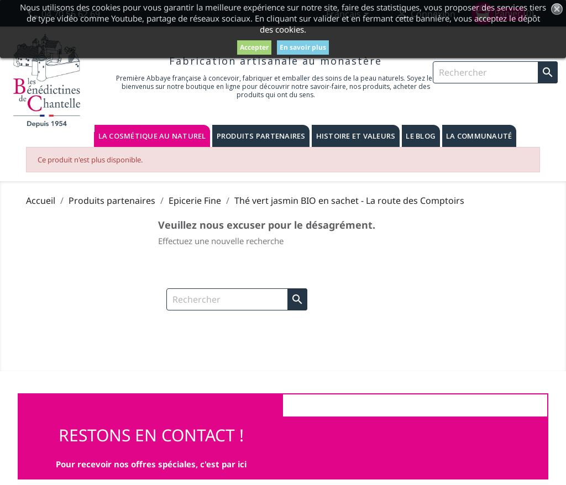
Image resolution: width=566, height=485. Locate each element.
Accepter (254, 47)
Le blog (421, 136)
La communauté (479, 136)
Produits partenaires (261, 136)
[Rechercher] (495, 72)
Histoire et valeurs (356, 136)
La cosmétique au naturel (152, 136)
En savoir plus (303, 47)
